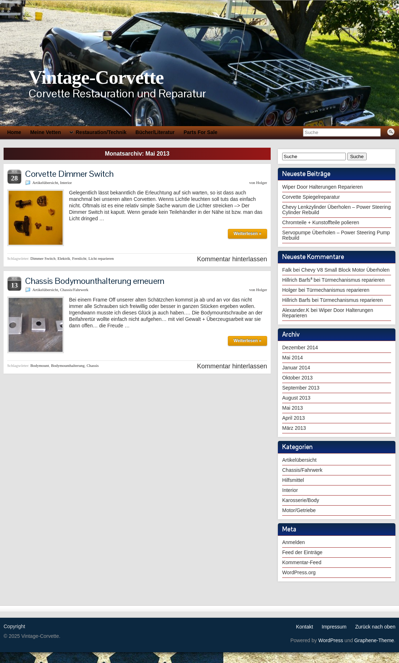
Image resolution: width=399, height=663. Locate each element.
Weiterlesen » (247, 233)
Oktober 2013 (297, 378)
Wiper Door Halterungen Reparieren (322, 187)
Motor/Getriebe (299, 510)
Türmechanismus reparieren (353, 280)
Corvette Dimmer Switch (69, 173)
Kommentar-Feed (301, 562)
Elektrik (64, 258)
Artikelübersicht (45, 182)
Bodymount (39, 365)
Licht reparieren (101, 258)
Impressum (334, 627)
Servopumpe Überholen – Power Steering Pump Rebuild (336, 235)
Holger (261, 182)
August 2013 (296, 398)
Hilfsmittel (293, 480)
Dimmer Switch (42, 258)
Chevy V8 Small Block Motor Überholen (345, 270)
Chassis (93, 365)
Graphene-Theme (374, 640)
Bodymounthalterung (68, 365)
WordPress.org (299, 572)
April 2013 (293, 418)
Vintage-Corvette (96, 77)
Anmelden (293, 542)
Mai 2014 (292, 357)
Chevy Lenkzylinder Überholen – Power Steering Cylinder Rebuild (336, 209)
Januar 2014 (296, 367)
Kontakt (304, 627)
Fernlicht (79, 258)
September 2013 (301, 388)
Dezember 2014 (300, 347)
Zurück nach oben (375, 627)
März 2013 (294, 428)
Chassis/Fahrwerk (74, 289)
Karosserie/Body (300, 500)
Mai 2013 (292, 408)
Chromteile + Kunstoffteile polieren (320, 222)
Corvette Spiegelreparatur (311, 197)
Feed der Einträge (302, 552)
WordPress (330, 640)
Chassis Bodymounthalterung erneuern (94, 280)
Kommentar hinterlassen (232, 259)
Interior (66, 182)
